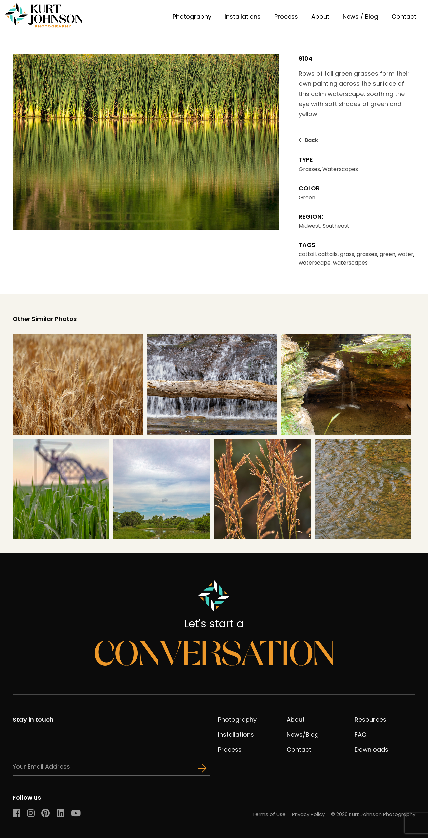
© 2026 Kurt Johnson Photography (373, 814)
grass (347, 254)
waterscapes (350, 263)
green (387, 254)
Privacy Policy (308, 814)
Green (307, 197)
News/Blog (303, 734)
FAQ (360, 734)
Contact (404, 16)
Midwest (309, 226)
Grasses (309, 169)
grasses (367, 254)
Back (308, 140)
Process (286, 16)
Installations (243, 16)
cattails (328, 254)
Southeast (336, 226)
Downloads (371, 749)
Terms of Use (269, 814)
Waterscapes (340, 169)
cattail (307, 254)
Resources (370, 719)
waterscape (315, 263)
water (405, 254)
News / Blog (360, 16)
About (320, 16)
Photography (192, 16)
